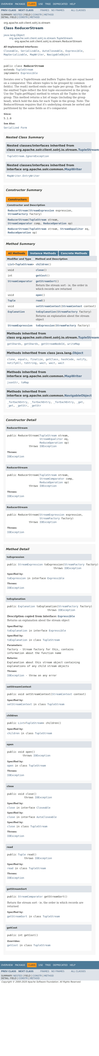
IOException (48, 446)
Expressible (73, 50)
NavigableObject (58, 54)
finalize (36, 359)
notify (81, 359)
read (39, 300)
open (39, 295)
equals (22, 359)
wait (43, 362)
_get (80, 402)
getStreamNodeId (52, 343)
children (42, 264)
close (39, 270)
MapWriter (37, 54)
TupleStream (24, 69)
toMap (25, 382)
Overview (7, 4)
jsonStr (12, 382)
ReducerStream (18, 210)
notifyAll (14, 362)
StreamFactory (18, 214)
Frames (44, 10)
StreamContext (72, 306)
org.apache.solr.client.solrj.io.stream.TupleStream (41, 38)
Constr (37, 14)
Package (20, 4)
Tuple (11, 300)
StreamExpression (41, 210)
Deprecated (60, 4)
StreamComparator (20, 223)
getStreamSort (46, 281)
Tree (48, 4)
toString (30, 362)
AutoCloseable (52, 50)
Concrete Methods (74, 253)
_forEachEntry (17, 402)
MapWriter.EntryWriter (23, 175)
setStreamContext (48, 306)
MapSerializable (15, 54)
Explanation (16, 311)
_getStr (21, 405)
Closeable (11, 50)
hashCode (67, 359)
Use (40, 4)
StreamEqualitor (71, 228)
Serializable (30, 50)
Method (49, 14)
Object (78, 353)
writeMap (73, 343)
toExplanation (46, 311)
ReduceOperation (54, 223)
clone (11, 359)
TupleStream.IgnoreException (28, 156)
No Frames (57, 10)
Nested (17, 14)
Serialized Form (15, 127)
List (11, 264)
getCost (41, 275)
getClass (52, 359)
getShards (14, 343)
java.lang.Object (14, 35)
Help (73, 4)
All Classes (78, 10)
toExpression (45, 325)
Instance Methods (43, 253)
